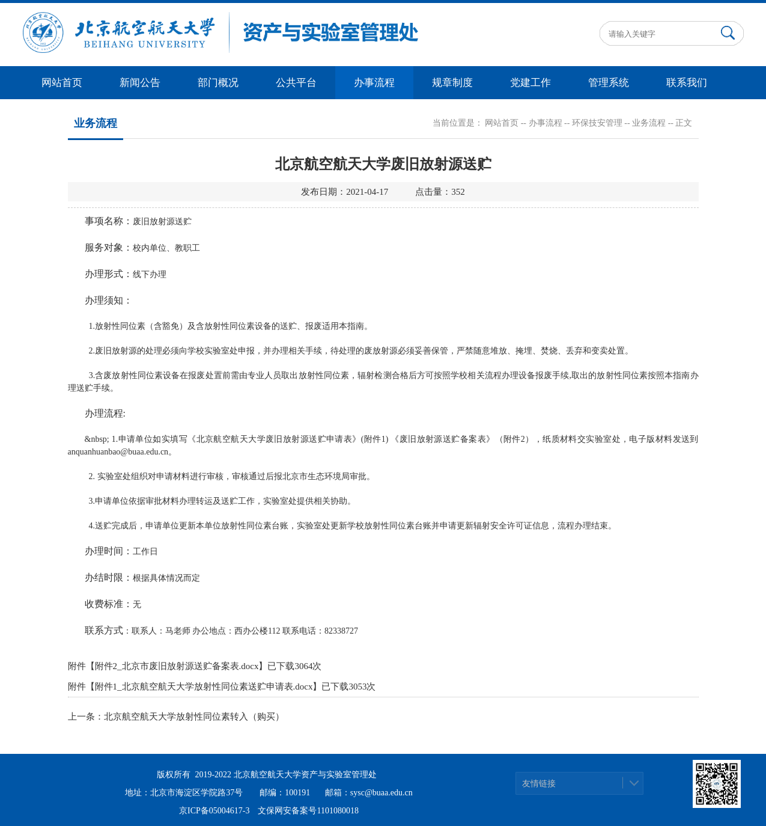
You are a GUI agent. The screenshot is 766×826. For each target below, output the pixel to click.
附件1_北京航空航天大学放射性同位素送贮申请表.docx (204, 686)
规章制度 (452, 82)
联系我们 (686, 82)
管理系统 (608, 82)
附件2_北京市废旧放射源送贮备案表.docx (177, 666)
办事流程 (374, 82)
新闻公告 (140, 82)
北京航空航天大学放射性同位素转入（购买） (194, 716)
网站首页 (61, 82)
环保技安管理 (597, 122)
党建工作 (530, 82)
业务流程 (649, 122)
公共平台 (296, 82)
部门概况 (218, 82)
